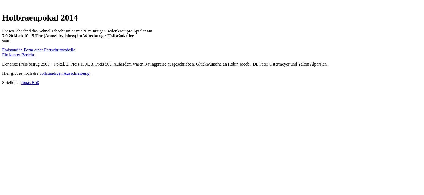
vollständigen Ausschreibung (64, 73)
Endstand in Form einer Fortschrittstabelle (38, 50)
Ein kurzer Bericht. (18, 55)
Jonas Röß (30, 82)
